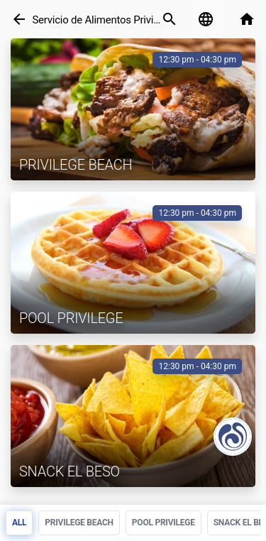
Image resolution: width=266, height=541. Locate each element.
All (19, 523)
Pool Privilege (163, 523)
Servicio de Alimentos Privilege (102, 19)
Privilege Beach (79, 523)
